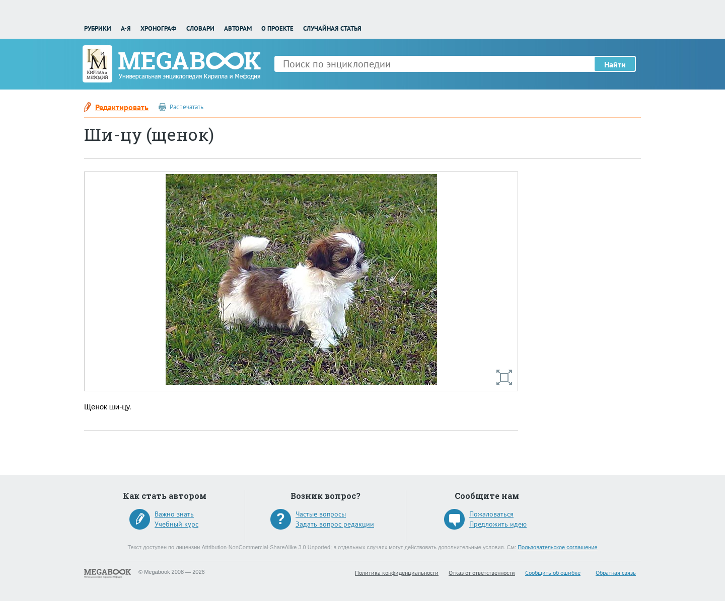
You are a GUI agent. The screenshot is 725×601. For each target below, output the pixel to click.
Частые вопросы (321, 514)
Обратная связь (616, 572)
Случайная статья (332, 28)
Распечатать (186, 107)
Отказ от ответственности (482, 572)
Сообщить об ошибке (553, 572)
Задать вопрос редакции (335, 524)
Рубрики (97, 28)
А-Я (126, 28)
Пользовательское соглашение (557, 547)
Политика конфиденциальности (397, 572)
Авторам (238, 28)
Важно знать (174, 514)
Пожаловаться (491, 514)
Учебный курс (176, 524)
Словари (200, 28)
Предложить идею (498, 524)
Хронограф (158, 28)
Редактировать (122, 107)
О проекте (277, 28)
